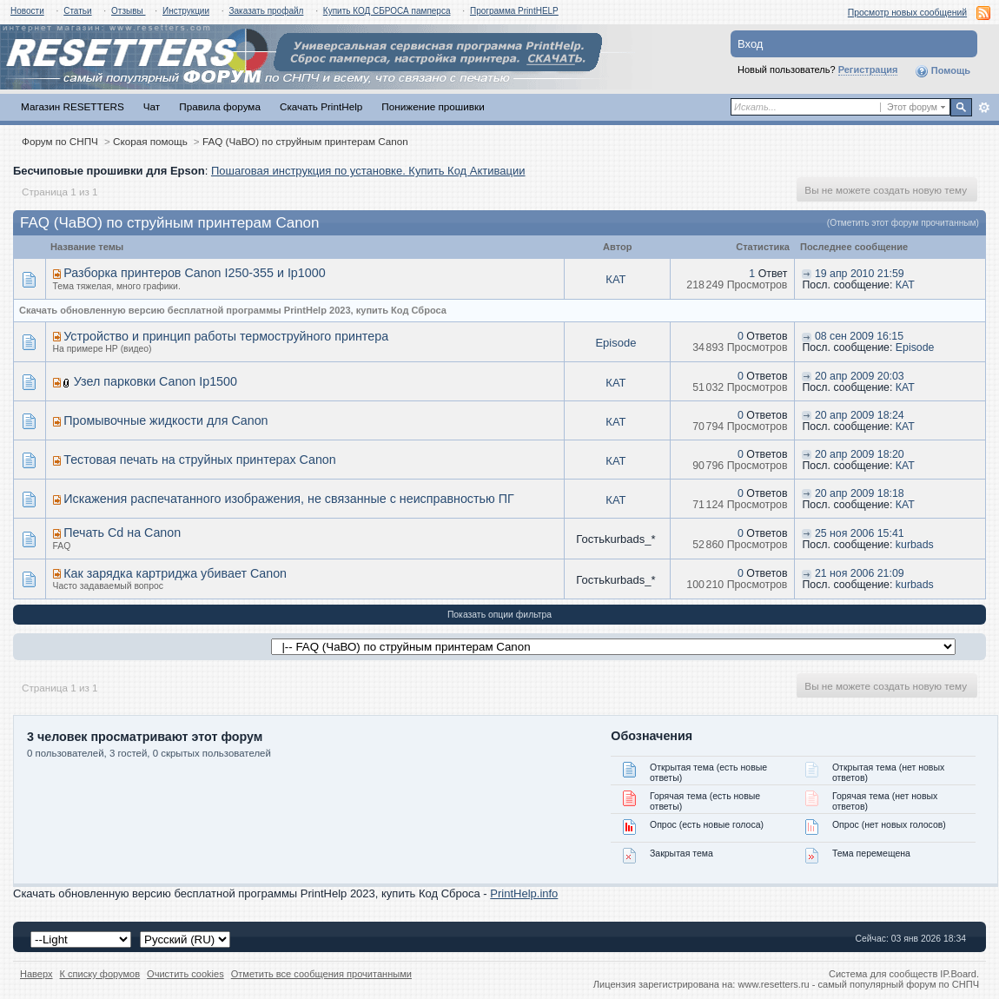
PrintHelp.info (524, 893)
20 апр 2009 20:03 (859, 376)
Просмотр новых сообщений (907, 12)
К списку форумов (100, 974)
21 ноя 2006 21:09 (859, 573)
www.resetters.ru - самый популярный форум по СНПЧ (858, 984)
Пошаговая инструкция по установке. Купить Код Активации (368, 170)
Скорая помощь (150, 141)
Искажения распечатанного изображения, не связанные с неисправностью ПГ (288, 499)
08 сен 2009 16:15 (859, 336)
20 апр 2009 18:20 (859, 454)
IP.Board (958, 974)
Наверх (36, 974)
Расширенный (984, 107)
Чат (151, 106)
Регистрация (868, 69)
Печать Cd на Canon (122, 532)
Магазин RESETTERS (72, 106)
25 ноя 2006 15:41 (859, 533)
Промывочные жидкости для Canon (165, 420)
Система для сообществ (883, 974)
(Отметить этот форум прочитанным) (903, 223)
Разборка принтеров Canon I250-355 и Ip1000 (194, 273)
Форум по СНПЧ (60, 141)
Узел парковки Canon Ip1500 (155, 381)
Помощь (942, 71)
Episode (615, 342)
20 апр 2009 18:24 (859, 415)
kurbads (915, 545)
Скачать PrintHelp (321, 106)
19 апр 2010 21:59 (859, 274)
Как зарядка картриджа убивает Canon (175, 573)
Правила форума (220, 106)
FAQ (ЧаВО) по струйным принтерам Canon (305, 141)
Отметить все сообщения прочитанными (321, 974)
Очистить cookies (185, 974)
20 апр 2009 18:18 (859, 493)
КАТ (615, 279)
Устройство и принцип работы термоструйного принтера (225, 336)
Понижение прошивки (432, 106)
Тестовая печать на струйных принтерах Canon (199, 459)
